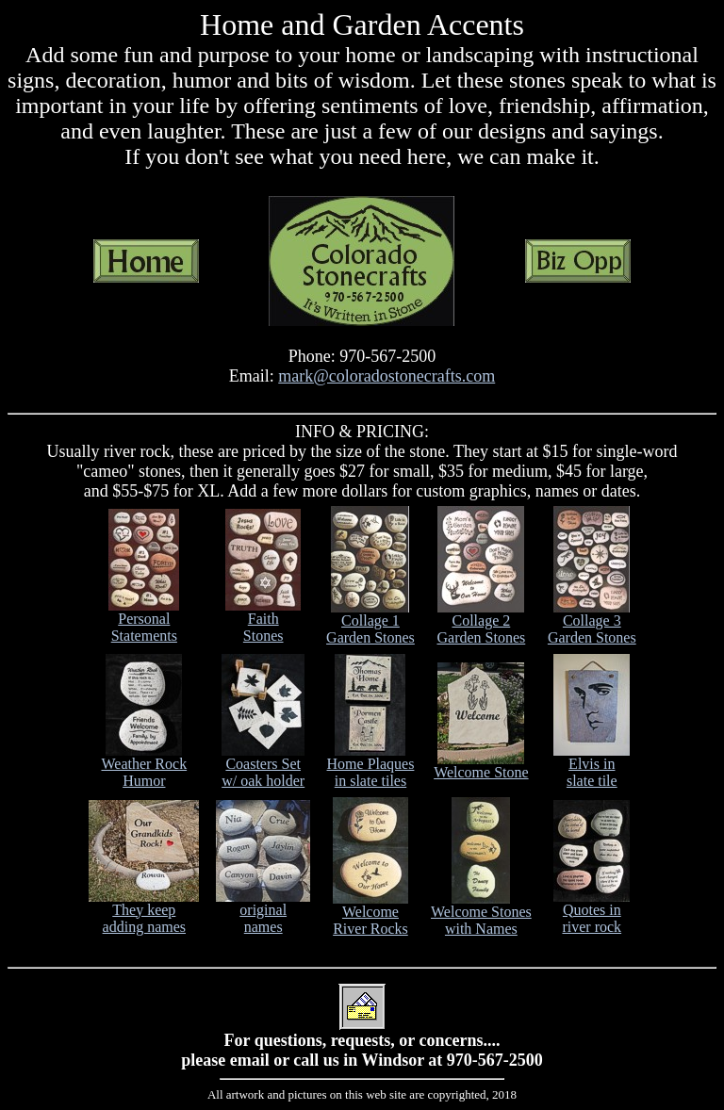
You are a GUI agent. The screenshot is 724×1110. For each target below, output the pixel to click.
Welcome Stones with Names (481, 913)
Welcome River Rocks (370, 913)
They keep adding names (144, 912)
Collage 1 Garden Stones (370, 622)
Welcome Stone (481, 765)
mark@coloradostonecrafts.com (386, 376)
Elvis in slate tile (591, 766)
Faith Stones (263, 620)
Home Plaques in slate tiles (371, 766)
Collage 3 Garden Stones (592, 622)
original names (263, 912)
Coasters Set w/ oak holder (263, 766)
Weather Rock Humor (144, 766)
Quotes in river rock (591, 912)
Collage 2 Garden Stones (480, 622)
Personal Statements (143, 620)
